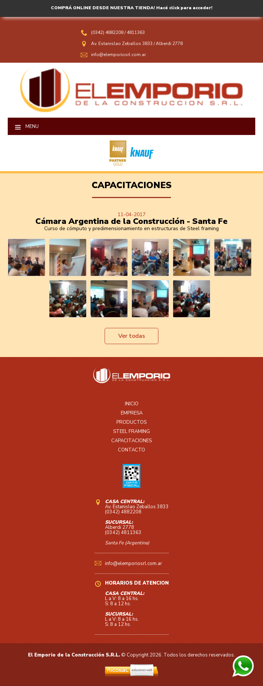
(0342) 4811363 (123, 532)
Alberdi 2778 (169, 43)
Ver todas (131, 336)
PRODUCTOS (131, 422)
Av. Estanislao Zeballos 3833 (121, 43)
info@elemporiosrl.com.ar (118, 55)
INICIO (131, 404)
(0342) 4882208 (108, 32)
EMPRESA (132, 413)
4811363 (136, 32)
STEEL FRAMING (131, 431)
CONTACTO (131, 450)
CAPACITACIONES (131, 440)
